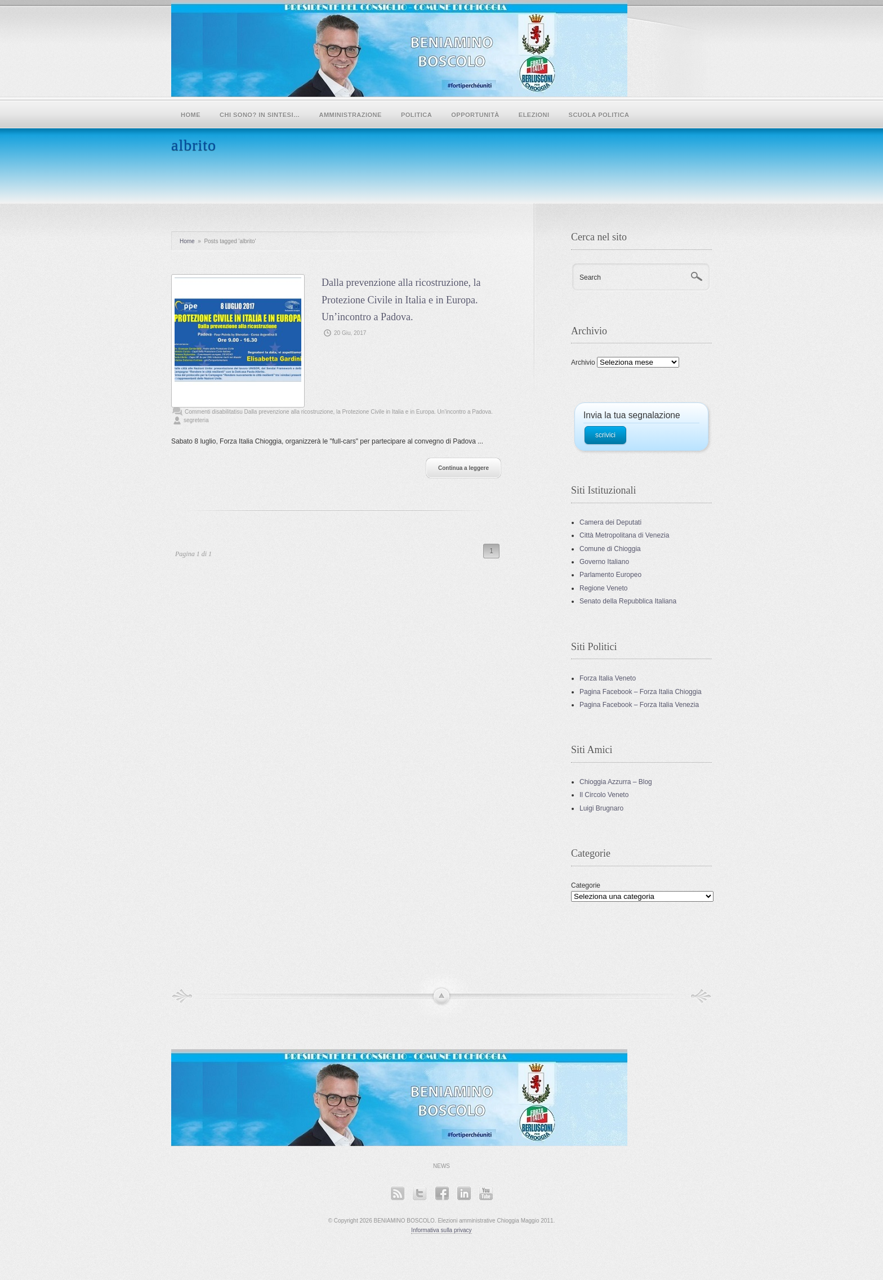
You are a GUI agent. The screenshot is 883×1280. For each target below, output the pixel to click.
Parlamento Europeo (610, 575)
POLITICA (416, 114)
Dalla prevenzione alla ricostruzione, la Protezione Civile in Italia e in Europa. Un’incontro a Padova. (401, 300)
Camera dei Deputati (610, 522)
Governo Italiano (604, 562)
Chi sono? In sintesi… (260, 114)
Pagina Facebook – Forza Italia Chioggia (640, 692)
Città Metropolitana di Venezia (624, 535)
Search (590, 277)
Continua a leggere (463, 468)
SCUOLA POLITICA (599, 114)
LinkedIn (464, 1193)
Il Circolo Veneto (603, 795)
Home (190, 114)
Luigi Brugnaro (601, 808)
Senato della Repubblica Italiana (627, 601)
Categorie (585, 885)
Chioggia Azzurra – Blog (615, 782)
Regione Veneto (603, 588)
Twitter (419, 1193)
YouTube (486, 1193)
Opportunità (475, 114)
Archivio (583, 362)
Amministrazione (350, 114)
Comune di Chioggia (610, 549)
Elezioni (534, 114)
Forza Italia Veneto (607, 678)
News (441, 1166)
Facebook (442, 1193)
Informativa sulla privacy (441, 1230)
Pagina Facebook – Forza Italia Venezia (639, 705)
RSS (397, 1193)
